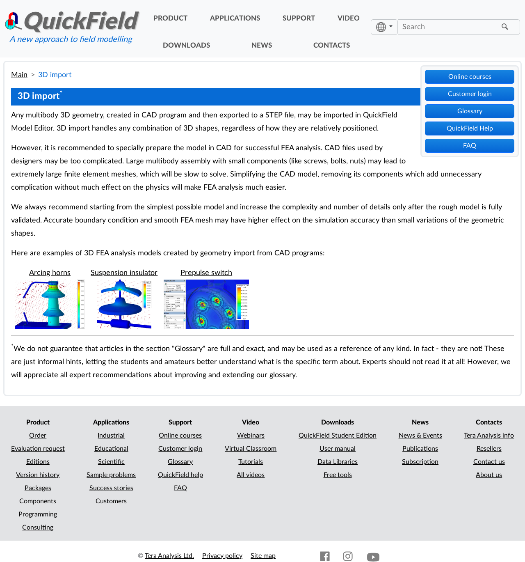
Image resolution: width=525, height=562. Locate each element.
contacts (331, 45)
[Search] (449, 27)
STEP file (279, 115)
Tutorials (250, 462)
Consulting (37, 527)
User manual (338, 448)
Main (19, 75)
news (261, 45)
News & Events (420, 435)
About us (489, 475)
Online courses (469, 76)
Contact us (489, 462)
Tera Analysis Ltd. (169, 556)
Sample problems (111, 475)
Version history (37, 475)
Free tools (338, 475)
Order (37, 435)
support (299, 18)
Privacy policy (222, 556)
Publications (420, 448)
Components (37, 501)
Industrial (111, 435)
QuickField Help (470, 128)
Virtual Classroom (250, 448)
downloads (186, 45)
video (349, 18)
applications (235, 18)
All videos (251, 475)
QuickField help (180, 475)
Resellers (489, 448)
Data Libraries (337, 462)
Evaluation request (38, 448)
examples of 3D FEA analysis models (102, 253)
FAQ (469, 145)
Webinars (251, 435)
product (170, 18)
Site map (263, 556)
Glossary (469, 111)
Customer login (470, 94)
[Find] (506, 27)
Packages (38, 488)
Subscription (420, 462)
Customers (111, 501)
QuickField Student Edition (338, 435)
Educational (111, 448)
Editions (38, 462)
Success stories (111, 488)
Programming (37, 514)
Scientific (111, 462)
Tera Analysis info (489, 435)
